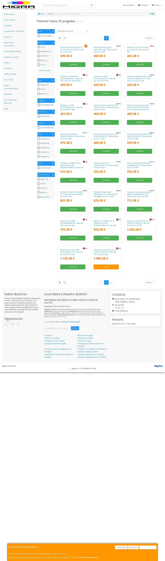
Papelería (8, 94)
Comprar (73, 88)
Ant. (101, 38)
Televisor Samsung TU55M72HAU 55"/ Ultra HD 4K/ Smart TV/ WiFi (106, 283)
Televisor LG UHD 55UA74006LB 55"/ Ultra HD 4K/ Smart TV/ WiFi (71, 178)
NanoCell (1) (44, 197)
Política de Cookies (89, 557)
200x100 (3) (43, 148)
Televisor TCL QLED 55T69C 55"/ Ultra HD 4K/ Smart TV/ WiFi (138, 73)
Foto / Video (8, 80)
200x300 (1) (43, 152)
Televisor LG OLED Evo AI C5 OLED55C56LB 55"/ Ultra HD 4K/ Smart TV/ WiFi (138, 388)
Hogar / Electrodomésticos (11, 87)
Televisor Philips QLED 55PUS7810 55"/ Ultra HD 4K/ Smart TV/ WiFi (105, 73)
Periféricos (8, 68)
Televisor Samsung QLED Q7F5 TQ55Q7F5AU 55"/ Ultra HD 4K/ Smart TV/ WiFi (139, 230)
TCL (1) (41, 65)
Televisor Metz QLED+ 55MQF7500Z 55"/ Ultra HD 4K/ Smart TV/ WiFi (72, 230)
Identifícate (128, 5)
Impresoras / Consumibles (9, 44)
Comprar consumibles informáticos (92, 537)
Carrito (156, 5)
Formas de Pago (84, 529)
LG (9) (41, 47)
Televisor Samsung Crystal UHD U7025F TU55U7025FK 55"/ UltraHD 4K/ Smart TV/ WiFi (138, 179)
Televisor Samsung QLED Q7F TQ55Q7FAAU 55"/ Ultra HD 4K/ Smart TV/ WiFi (106, 230)
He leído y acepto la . (63, 511)
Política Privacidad (52, 527)
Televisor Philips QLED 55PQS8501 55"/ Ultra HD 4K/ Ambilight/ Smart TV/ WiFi (105, 335)
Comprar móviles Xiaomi (87, 540)
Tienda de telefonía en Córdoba (90, 543)
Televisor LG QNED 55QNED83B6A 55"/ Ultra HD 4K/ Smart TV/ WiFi (71, 388)
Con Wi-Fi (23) (44, 168)
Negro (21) (43, 85)
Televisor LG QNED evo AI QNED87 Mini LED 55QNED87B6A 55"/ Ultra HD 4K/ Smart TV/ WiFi (105, 389)
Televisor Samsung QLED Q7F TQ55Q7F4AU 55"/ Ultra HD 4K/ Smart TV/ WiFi (106, 178)
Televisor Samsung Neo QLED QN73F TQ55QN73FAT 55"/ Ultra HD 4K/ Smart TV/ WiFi (139, 335)
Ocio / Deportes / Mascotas (11, 101)
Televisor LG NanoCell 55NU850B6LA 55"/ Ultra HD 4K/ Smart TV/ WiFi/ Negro (71, 125)
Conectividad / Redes (12, 51)
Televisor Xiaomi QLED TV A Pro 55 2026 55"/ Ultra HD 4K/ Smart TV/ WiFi (72, 73)
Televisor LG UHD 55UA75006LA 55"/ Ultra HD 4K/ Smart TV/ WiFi (105, 125)
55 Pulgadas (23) (45, 105)
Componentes (9, 20)
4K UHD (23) (43, 116)
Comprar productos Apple (55, 532)
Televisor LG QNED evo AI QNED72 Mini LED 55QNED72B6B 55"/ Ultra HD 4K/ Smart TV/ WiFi (71, 284)
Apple (6, 108)
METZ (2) (42, 60)
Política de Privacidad (60, 505)
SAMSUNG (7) (44, 51)
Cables (7, 63)
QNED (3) (42, 192)
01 (106, 38)
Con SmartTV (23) (46, 127)
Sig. (111, 38)
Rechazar (134, 547)
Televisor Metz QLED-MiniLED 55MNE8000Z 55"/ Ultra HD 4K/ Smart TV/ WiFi (139, 283)
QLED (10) (43, 179)
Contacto (143, 5)
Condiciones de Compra (54, 529)
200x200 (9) (43, 139)
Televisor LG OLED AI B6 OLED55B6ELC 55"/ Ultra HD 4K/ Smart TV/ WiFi (71, 440)
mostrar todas (45, 70)
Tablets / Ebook (10, 74)
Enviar (75, 517)
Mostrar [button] (150, 38)
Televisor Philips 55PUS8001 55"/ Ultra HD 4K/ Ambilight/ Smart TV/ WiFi (71, 335)
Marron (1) (43, 93)
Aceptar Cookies (148, 547)
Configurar (121, 547)
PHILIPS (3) (43, 56)
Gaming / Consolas (11, 57)
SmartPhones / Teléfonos (14, 31)
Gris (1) (42, 89)
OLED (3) (42, 188)
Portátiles (8, 25)
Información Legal (85, 524)
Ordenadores (9, 14)
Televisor (7, 37)
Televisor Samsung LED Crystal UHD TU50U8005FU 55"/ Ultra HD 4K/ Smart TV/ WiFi (139, 125)
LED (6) (42, 183)
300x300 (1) (43, 156)
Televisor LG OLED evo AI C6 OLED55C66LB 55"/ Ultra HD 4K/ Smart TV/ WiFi (105, 440)
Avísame (106, 455)
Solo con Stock (45, 36)
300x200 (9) (43, 143)
